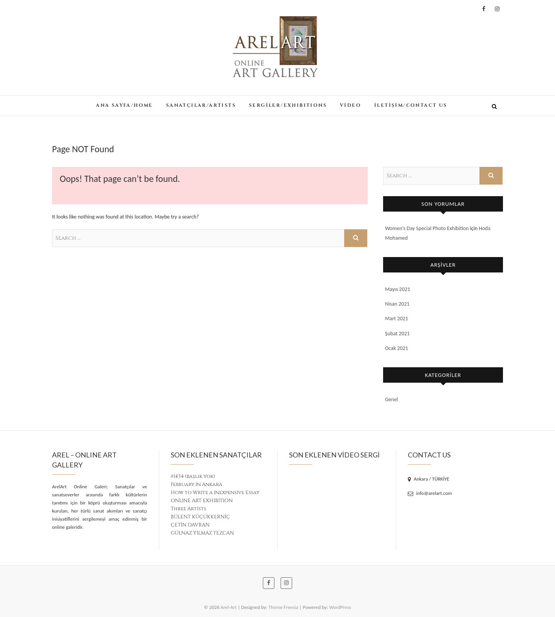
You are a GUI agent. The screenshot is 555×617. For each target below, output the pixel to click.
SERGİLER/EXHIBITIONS (288, 105)
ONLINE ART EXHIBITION (202, 500)
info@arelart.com (430, 493)
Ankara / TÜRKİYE (428, 479)
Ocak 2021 (396, 348)
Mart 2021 (396, 318)
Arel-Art (228, 607)
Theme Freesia (283, 607)
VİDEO (350, 105)
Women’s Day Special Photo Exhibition (427, 228)
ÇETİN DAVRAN (190, 524)
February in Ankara (196, 484)
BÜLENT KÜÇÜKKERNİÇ (200, 516)
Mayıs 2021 (397, 289)
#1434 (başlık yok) (193, 476)
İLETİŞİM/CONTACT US (410, 105)
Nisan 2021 (397, 304)
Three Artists (188, 508)
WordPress (340, 607)
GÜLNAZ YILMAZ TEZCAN (202, 533)
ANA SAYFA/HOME (124, 105)
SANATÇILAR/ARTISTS (201, 105)
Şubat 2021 (397, 333)
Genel (391, 399)
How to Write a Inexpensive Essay (215, 492)
